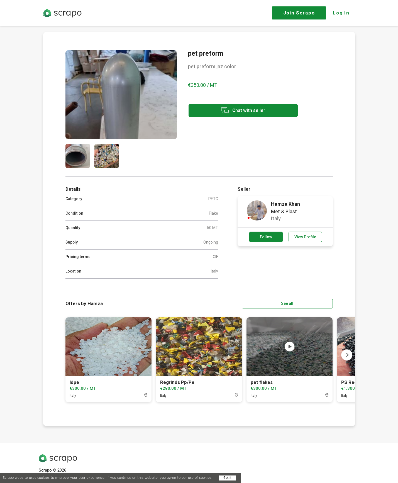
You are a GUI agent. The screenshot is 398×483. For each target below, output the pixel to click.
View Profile (305, 237)
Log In (341, 13)
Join (299, 13)
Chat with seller (238, 111)
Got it (227, 478)
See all (317, 303)
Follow (266, 237)
